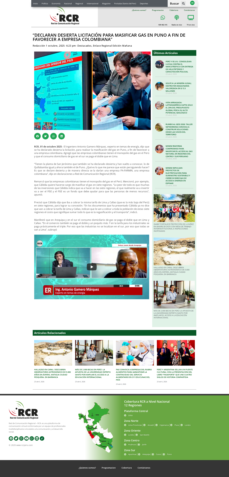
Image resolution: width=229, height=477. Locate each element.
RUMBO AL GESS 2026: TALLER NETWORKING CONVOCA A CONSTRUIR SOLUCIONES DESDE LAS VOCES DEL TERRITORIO (179, 129)
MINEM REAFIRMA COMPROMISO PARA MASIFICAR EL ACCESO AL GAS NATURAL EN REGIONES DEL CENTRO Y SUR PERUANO (179, 151)
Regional (79, 3)
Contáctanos (189, 10)
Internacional (92, 3)
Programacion (158, 10)
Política (45, 3)
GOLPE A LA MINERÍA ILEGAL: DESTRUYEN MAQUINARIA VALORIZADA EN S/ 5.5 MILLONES (179, 87)
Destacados (84, 45)
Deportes (144, 3)
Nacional (68, 3)
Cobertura (174, 10)
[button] (183, 3)
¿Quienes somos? (139, 10)
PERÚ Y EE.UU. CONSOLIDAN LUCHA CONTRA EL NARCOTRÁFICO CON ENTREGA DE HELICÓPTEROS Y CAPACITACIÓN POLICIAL (179, 66)
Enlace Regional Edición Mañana (112, 45)
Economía (56, 3)
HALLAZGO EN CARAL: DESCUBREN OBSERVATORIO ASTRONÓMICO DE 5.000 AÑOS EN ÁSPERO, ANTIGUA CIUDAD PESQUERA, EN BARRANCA (171, 271)
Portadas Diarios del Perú (125, 3)
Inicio (35, 3)
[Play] (92, 266)
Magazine (106, 3)
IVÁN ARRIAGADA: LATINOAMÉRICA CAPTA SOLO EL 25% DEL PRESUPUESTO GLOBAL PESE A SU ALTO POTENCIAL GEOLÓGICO (179, 107)
